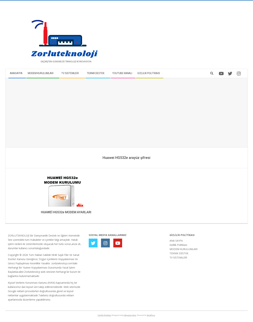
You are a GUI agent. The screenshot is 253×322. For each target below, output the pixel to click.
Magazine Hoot (130, 315)
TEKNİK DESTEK (179, 253)
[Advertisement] (185, 36)
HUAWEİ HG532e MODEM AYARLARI (66, 212)
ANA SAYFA (176, 240)
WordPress (151, 315)
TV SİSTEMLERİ (178, 257)
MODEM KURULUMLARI (183, 249)
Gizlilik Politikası (178, 245)
